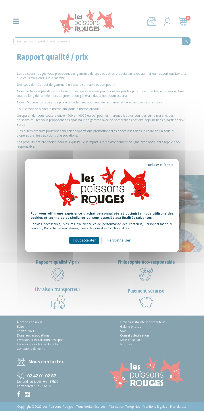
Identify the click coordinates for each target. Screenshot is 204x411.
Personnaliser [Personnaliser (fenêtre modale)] (119, 240)
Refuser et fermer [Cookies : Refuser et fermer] (160, 165)
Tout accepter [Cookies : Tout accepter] (84, 240)
